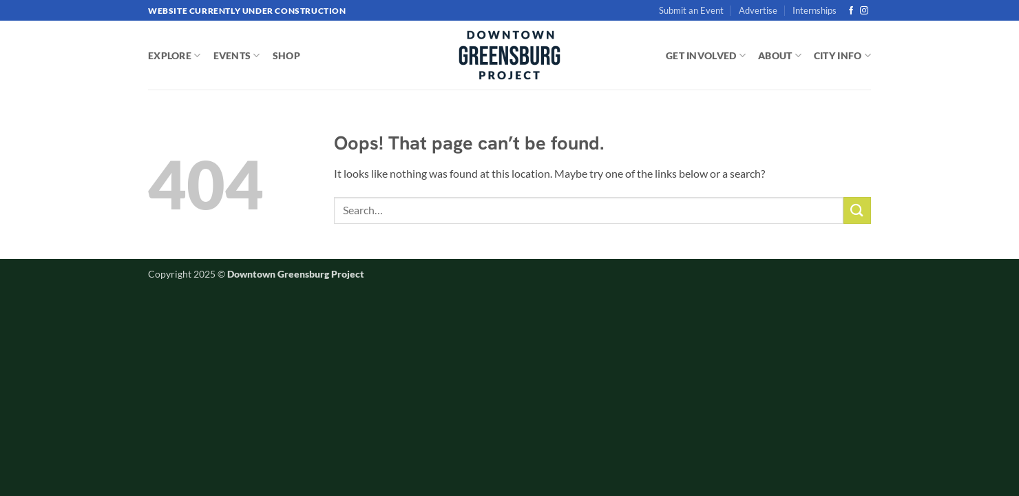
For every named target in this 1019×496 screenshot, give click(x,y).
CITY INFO (842, 55)
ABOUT (779, 55)
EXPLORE (174, 55)
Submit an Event (691, 10)
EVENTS (236, 55)
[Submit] (857, 210)
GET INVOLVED (706, 55)
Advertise (758, 10)
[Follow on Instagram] (864, 11)
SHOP (286, 55)
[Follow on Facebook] (851, 11)
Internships (814, 10)
